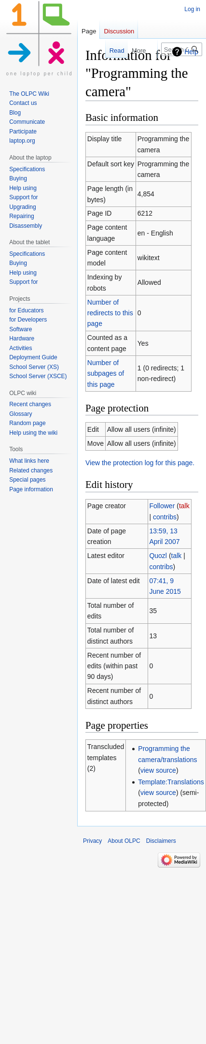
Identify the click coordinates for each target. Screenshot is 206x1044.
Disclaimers (161, 841)
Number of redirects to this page (110, 313)
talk (184, 506)
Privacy (92, 841)
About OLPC (124, 841)
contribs (165, 517)
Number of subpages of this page (105, 373)
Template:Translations (171, 782)
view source (158, 770)
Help (191, 52)
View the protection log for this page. (139, 463)
